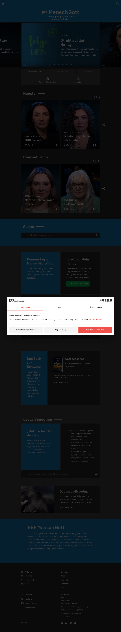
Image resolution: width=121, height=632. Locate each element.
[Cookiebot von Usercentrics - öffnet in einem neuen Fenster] (101, 300)
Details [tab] (60, 307)
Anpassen (60, 330)
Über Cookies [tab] (96, 307)
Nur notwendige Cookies (26, 330)
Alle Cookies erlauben (95, 330)
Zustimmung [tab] (25, 307)
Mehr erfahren (95, 319)
